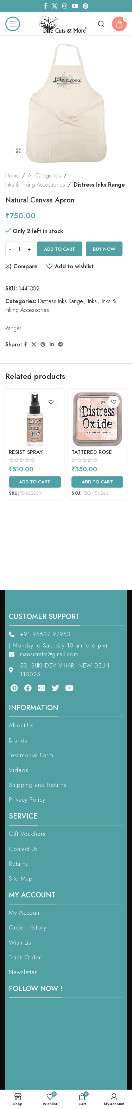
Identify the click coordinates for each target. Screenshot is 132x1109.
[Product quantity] (19, 249)
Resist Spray (26, 452)
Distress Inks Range (99, 185)
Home (12, 175)
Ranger (13, 328)
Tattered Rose (91, 452)
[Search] (101, 24)
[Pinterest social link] (85, 6)
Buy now (104, 249)
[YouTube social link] (74, 6)
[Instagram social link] (64, 6)
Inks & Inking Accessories (35, 185)
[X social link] (55, 6)
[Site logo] (64, 23)
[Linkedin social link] (52, 344)
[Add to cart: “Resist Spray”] (35, 482)
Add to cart (59, 249)
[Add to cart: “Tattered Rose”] (97, 482)
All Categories (44, 175)
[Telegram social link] (60, 344)
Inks (92, 301)
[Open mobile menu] (13, 24)
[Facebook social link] (45, 6)
